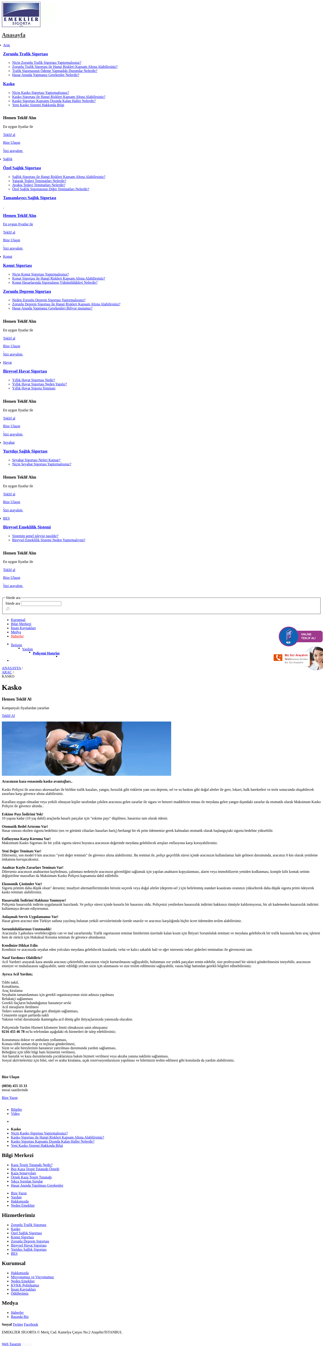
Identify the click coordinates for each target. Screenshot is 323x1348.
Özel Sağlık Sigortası (22, 167)
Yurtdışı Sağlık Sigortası (25, 451)
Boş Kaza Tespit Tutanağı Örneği (35, 1169)
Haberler (17, 636)
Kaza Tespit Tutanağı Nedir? (32, 1165)
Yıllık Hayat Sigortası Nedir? (33, 380)
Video (15, 1114)
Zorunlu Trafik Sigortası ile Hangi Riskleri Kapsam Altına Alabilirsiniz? (65, 67)
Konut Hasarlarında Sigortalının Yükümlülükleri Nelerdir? (55, 282)
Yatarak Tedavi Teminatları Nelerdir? (39, 181)
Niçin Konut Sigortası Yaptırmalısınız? (40, 274)
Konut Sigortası (17, 265)
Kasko (9, 83)
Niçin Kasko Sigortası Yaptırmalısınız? (40, 93)
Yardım (27, 649)
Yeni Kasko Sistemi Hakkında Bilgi (38, 105)
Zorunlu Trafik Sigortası (25, 54)
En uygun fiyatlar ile (18, 224)
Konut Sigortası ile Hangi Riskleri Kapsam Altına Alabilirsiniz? (58, 278)
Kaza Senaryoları (23, 1173)
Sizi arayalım (13, 151)
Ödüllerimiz (19, 1293)
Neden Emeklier (23, 1205)
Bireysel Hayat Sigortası (25, 371)
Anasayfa (13, 35)
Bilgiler (16, 1109)
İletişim (16, 645)
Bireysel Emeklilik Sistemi (27, 527)
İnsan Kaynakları (23, 1289)
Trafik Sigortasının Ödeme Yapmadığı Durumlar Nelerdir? (54, 71)
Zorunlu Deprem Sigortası (27, 291)
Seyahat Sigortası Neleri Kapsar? (36, 460)
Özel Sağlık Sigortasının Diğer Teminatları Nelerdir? (50, 189)
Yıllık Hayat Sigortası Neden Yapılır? (39, 384)
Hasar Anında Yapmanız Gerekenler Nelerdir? (45, 75)
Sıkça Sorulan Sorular (27, 1181)
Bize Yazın (10, 1098)
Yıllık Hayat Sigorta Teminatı (34, 388)
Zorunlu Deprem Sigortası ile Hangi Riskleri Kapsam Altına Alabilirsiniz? (66, 304)
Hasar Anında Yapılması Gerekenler (37, 1185)
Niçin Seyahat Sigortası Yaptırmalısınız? (41, 464)
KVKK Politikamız (25, 1285)
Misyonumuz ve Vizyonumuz (32, 1277)
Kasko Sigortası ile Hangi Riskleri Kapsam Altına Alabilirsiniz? (58, 97)
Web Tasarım (11, 1344)
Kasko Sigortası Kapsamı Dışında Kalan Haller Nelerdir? (54, 101)
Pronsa (27, 1344)
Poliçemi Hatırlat (46, 653)
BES (14, 1253)
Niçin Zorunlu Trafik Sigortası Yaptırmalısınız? (46, 62)
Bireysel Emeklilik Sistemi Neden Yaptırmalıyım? (48, 540)
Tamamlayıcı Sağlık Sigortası (29, 197)
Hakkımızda (20, 1201)
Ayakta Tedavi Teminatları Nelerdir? (38, 185)
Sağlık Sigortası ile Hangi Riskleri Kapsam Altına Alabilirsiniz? (58, 177)
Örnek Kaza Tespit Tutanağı (31, 1177)
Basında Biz (20, 1317)
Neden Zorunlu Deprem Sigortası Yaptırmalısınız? (49, 300)
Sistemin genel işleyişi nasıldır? (35, 536)
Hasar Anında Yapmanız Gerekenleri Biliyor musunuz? (52, 308)
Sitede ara (12, 603)
